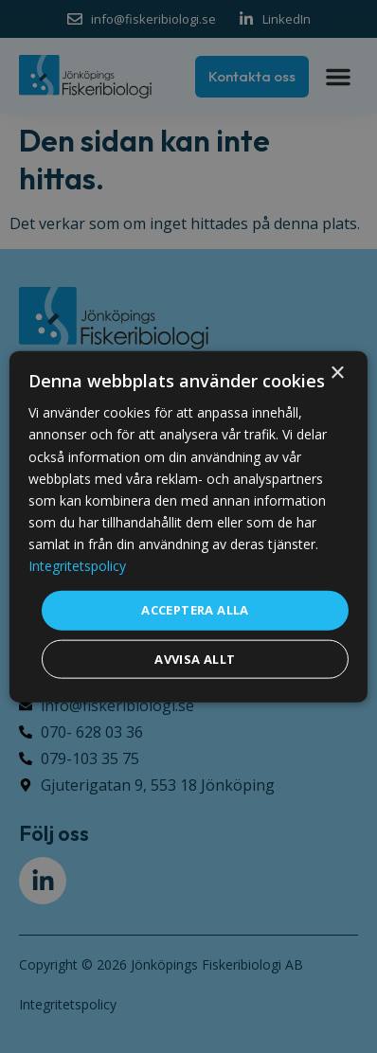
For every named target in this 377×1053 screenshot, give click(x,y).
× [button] (337, 373)
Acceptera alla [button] (195, 609)
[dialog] (188, 527)
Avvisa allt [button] (194, 658)
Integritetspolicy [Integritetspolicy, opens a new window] (77, 566)
